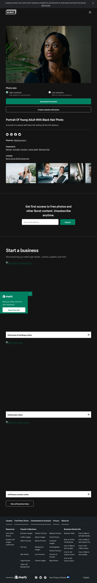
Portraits (16, 149)
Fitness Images (40, 560)
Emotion (24, 149)
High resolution (15, 92)
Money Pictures (40, 540)
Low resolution (58, 92)
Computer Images (52, 541)
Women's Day (44, 149)
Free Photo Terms (21, 520)
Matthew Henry (20, 140)
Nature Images (40, 537)
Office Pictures (25, 540)
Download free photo (48, 101)
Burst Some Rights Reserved (17, 158)
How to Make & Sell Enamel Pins (84, 540)
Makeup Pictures (55, 533)
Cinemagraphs (54, 547)
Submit (68, 222)
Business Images (26, 533)
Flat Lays (23, 547)
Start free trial (14, 309)
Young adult (33, 149)
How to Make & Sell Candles (84, 553)
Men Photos (24, 554)
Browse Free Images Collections (10, 542)
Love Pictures (40, 554)
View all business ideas (19, 503)
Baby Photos (53, 560)
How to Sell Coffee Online (83, 546)
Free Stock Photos (9, 534)
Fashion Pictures (41, 533)
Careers (9, 520)
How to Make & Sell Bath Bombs (84, 534)
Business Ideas (69, 533)
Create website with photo (48, 109)
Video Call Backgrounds (25, 565)
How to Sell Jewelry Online (69, 553)
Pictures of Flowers (53, 555)
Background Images (39, 548)
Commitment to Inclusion (41, 520)
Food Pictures (54, 537)
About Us (65, 520)
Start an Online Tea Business (69, 540)
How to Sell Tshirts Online (69, 559)
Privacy (56, 520)
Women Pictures (55, 550)
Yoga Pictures (25, 560)
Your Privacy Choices (59, 577)
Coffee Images (25, 537)
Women (9, 149)
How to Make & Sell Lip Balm (69, 546)
